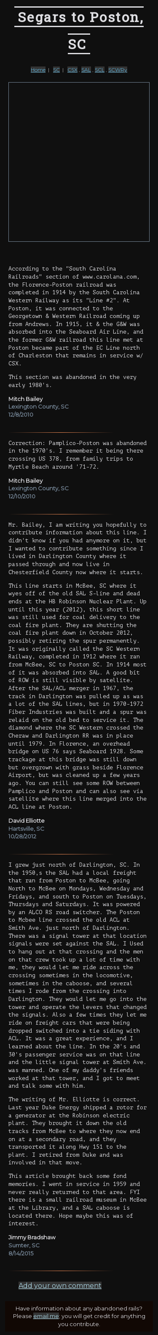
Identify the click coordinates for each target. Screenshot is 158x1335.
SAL (86, 69)
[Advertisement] (79, 162)
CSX (72, 69)
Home (38, 69)
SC (56, 69)
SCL (99, 69)
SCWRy (117, 69)
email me (46, 1316)
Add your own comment (60, 1286)
